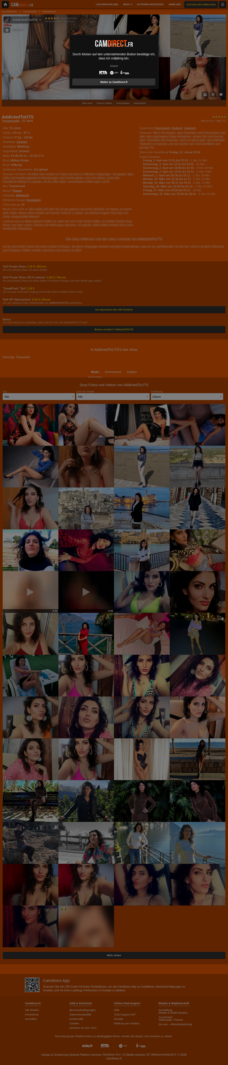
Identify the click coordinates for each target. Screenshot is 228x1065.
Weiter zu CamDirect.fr (114, 82)
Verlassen (114, 66)
